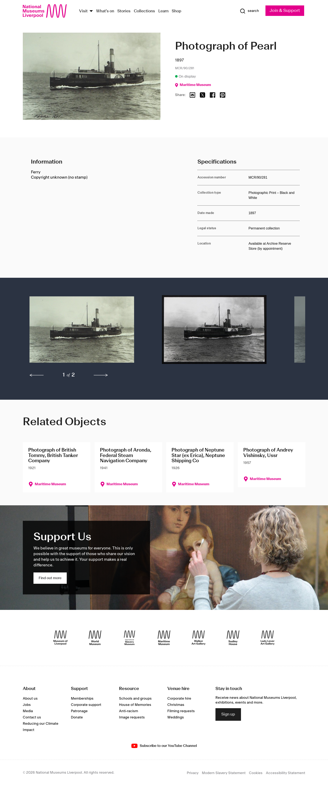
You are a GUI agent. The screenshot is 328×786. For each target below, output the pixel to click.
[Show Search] (249, 11)
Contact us (32, 717)
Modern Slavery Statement (224, 773)
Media (28, 711)
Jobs (27, 705)
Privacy (193, 773)
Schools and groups (135, 698)
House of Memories (135, 705)
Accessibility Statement (285, 773)
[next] (101, 375)
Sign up (228, 714)
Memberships (82, 698)
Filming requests (181, 711)
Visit (83, 11)
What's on (105, 11)
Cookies (256, 773)
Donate (77, 717)
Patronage (79, 711)
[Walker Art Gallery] (198, 637)
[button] (87, 331)
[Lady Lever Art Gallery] (267, 637)
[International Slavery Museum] (129, 637)
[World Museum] (94, 637)
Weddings (175, 717)
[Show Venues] (91, 11)
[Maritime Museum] (164, 637)
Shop (176, 11)
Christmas (175, 705)
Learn (163, 11)
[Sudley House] (233, 637)
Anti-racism (128, 711)
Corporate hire (179, 698)
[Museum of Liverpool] (60, 637)
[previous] (36, 375)
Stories (124, 11)
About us (30, 698)
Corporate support (86, 705)
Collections (144, 11)
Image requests (132, 717)
